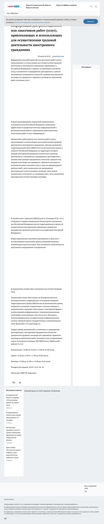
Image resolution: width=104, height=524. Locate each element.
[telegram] (20, 382)
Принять (90, 21)
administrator (58, 56)
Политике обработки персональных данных (32, 22)
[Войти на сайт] (96, 6)
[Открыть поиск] (91, 6)
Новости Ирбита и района (66, 5)
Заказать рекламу (9, 499)
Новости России (32, 8)
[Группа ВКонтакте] (85, 491)
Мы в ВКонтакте (12, 13)
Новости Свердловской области (38, 5)
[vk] (14, 382)
